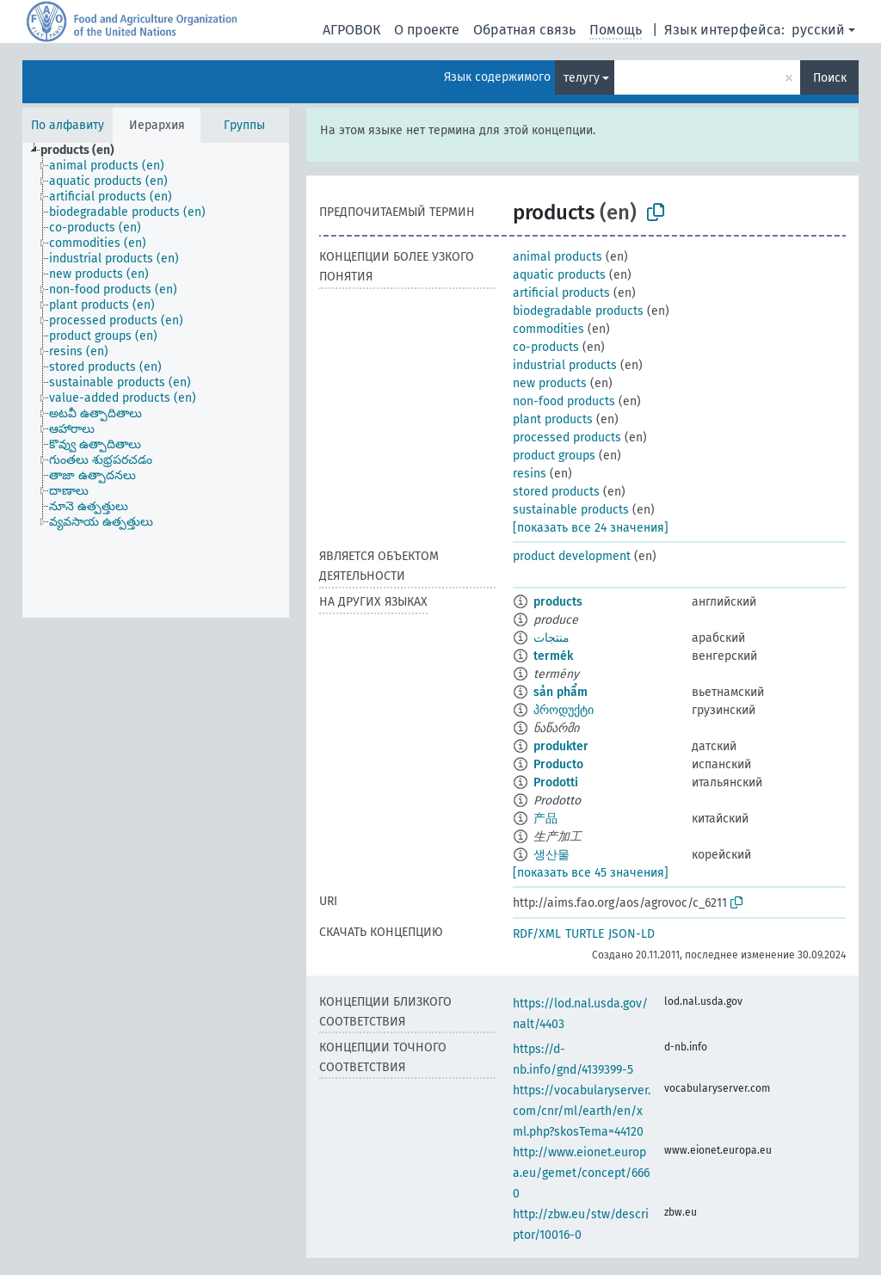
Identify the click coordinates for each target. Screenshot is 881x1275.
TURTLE (584, 934)
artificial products (561, 293)
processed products (567, 437)
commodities (548, 329)
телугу (582, 78)
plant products (553, 419)
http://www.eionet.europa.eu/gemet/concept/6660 (581, 1173)
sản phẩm (560, 692)
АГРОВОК (351, 30)
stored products (556, 491)
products (557, 601)
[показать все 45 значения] (590, 872)
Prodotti (555, 782)
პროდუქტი (563, 710)
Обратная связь (524, 30)
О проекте (426, 30)
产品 (545, 818)
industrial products (565, 365)
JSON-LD (631, 934)
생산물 (551, 854)
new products (550, 383)
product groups (554, 455)
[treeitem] (85, 150)
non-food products (564, 401)
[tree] (155, 380)
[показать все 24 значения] (590, 527)
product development (572, 556)
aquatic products (559, 275)
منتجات (551, 638)
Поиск (830, 78)
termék (553, 656)
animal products (557, 256)
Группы (244, 125)
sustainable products (571, 509)
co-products (546, 347)
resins (529, 473)
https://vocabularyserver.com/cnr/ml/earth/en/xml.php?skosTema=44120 (581, 1111)
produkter (560, 746)
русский (818, 30)
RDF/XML (537, 934)
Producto (558, 764)
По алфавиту (67, 125)
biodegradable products (578, 311)
